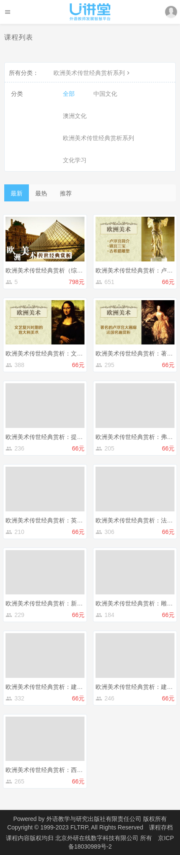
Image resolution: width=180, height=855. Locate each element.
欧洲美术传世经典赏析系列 (92, 72)
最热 (41, 193)
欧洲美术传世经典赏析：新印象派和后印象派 (65, 603)
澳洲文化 (75, 115)
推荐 (66, 193)
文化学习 (75, 160)
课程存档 (161, 827)
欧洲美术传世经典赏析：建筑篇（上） (56, 686)
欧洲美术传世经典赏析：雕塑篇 (137, 603)
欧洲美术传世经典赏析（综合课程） (53, 270)
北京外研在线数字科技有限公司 (97, 838)
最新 (16, 193)
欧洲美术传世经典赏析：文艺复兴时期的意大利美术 (74, 353)
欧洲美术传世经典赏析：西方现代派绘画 (59, 769)
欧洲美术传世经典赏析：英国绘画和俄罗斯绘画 (68, 520)
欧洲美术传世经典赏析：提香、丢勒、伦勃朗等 (68, 436)
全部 (69, 93)
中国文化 (105, 93)
